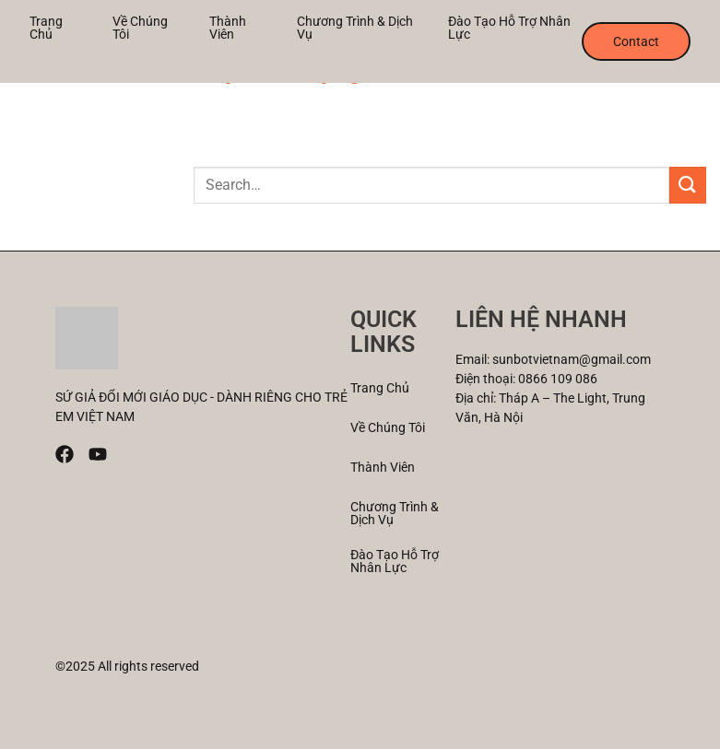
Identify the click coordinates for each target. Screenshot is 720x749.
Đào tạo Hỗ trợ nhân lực (509, 28)
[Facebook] (64, 454)
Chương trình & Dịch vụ (355, 28)
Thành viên (227, 28)
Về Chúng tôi (140, 28)
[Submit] (687, 185)
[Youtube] (98, 454)
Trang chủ (46, 28)
